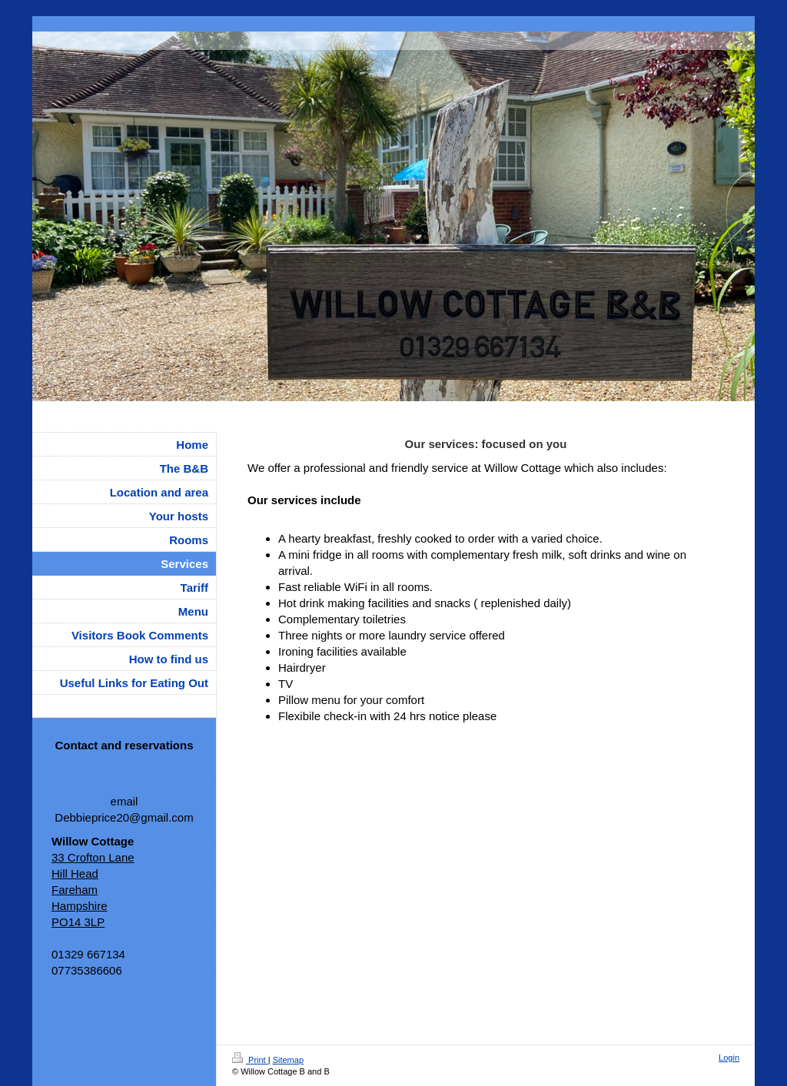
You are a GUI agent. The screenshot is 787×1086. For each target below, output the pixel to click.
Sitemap (288, 1059)
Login (729, 1057)
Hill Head (74, 873)
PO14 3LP (78, 921)
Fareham (74, 889)
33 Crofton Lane (92, 857)
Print (250, 1059)
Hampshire (79, 905)
